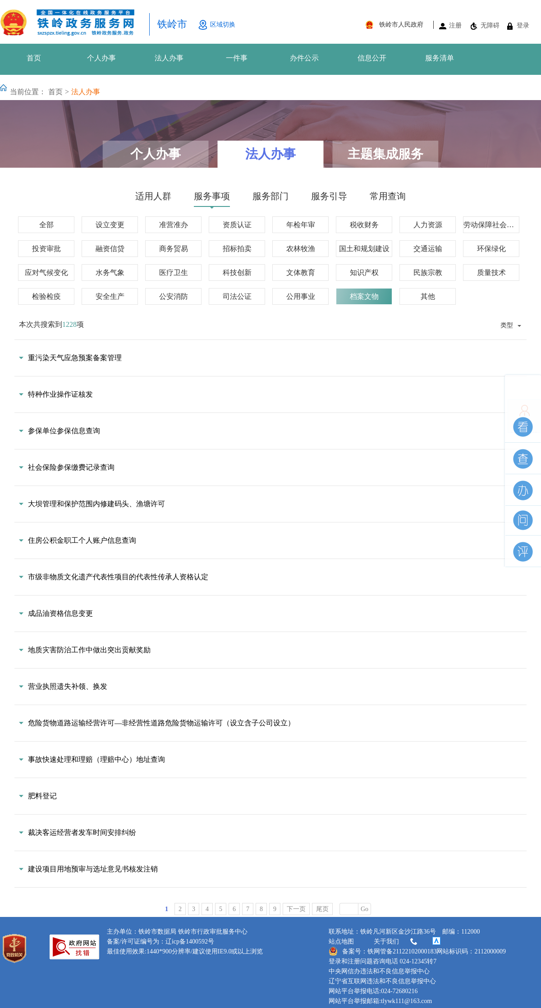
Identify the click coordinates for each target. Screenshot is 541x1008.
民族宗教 (427, 272)
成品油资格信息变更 (60, 613)
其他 (428, 296)
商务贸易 (173, 248)
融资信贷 (110, 248)
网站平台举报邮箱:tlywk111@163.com (380, 1001)
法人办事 (169, 58)
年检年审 (300, 225)
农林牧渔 (300, 248)
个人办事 (101, 58)
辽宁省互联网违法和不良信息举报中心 (382, 981)
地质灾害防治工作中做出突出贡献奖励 (89, 650)
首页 (34, 58)
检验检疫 (46, 296)
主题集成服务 (385, 154)
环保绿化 (491, 248)
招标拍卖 (237, 248)
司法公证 (237, 296)
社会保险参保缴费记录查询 (71, 467)
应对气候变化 (46, 272)
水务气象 (110, 272)
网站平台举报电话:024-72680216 (373, 991)
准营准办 (173, 225)
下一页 (296, 909)
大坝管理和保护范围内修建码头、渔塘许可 (96, 504)
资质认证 (237, 225)
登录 (523, 25)
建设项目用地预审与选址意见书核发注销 (93, 869)
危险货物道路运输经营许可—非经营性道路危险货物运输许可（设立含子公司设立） (161, 723)
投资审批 (46, 248)
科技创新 (237, 272)
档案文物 (364, 296)
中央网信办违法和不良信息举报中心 (379, 971)
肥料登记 (42, 796)
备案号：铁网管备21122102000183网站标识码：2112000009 (417, 951)
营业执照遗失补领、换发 (67, 686)
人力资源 (427, 225)
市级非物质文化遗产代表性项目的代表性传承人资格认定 (118, 577)
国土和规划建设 (364, 248)
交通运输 (427, 248)
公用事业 (300, 296)
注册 (455, 25)
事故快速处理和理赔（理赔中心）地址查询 (96, 759)
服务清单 (439, 58)
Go (364, 909)
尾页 (322, 909)
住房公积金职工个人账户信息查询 (82, 540)
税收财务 (364, 225)
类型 (506, 325)
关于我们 (396, 942)
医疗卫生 (173, 272)
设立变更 (110, 225)
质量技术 (491, 272)
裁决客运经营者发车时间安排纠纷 (82, 832)
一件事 (237, 58)
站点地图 (341, 941)
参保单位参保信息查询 (64, 431)
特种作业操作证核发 (60, 394)
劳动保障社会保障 (491, 225)
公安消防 (173, 296)
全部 (46, 225)
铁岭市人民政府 (401, 24)
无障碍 (490, 25)
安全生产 (110, 296)
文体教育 (300, 272)
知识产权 (364, 272)
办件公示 (304, 58)
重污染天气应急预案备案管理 (75, 358)
